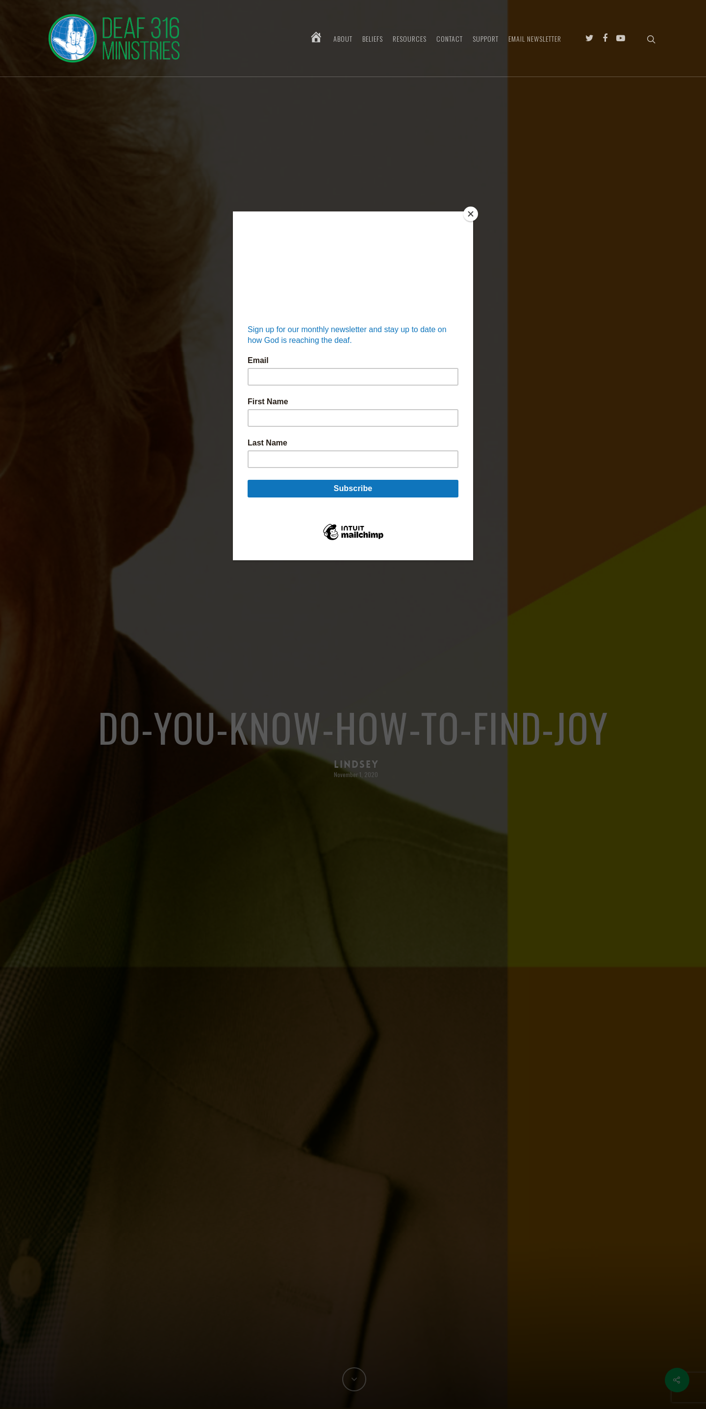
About (343, 38)
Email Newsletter (534, 38)
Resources (410, 38)
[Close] (470, 214)
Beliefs (372, 38)
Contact (449, 38)
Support (486, 38)
